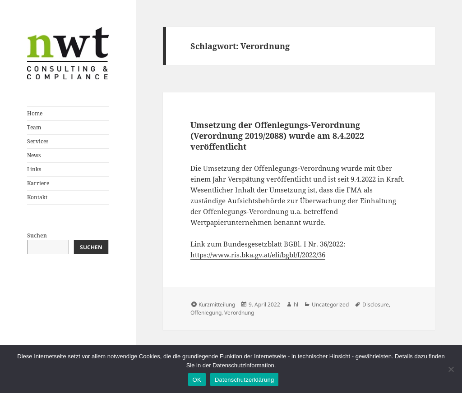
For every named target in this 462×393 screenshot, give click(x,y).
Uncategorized (330, 304)
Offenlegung (206, 312)
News (34, 155)
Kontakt (37, 197)
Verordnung (239, 312)
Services (37, 141)
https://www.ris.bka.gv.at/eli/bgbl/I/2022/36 (257, 254)
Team (34, 127)
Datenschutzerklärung (244, 379)
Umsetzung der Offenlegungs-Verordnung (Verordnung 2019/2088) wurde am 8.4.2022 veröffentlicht (277, 135)
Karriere (38, 183)
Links (34, 169)
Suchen (37, 235)
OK (197, 379)
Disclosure (375, 304)
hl (296, 304)
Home (34, 113)
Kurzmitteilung (217, 304)
